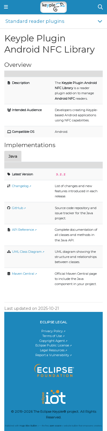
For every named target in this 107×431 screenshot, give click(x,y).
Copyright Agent (52, 340)
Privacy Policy (52, 331)
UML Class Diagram (27, 251)
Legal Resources (52, 350)
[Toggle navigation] (6, 7)
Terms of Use (52, 336)
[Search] (100, 7)
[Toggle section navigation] (53, 21)
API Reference (23, 229)
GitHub (17, 208)
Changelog (20, 186)
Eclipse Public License (52, 345)
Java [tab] (13, 156)
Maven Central (23, 273)
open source (55, 425)
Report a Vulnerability (52, 355)
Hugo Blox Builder (28, 425)
